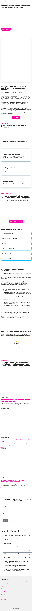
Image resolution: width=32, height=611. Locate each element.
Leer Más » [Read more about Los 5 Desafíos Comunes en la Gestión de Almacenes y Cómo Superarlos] (2, 487)
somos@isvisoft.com (5, 591)
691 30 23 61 (3, 588)
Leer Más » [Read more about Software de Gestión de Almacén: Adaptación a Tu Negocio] (2, 447)
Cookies (3, 601)
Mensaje (4, 513)
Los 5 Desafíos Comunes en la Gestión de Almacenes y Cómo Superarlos (13, 481)
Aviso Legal (3, 596)
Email (4, 510)
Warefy (3, 2)
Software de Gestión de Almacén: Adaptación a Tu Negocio (15, 440)
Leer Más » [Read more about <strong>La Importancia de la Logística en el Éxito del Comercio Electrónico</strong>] (2, 407)
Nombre (4, 506)
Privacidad (3, 599)
